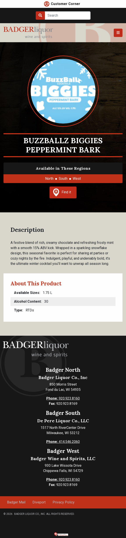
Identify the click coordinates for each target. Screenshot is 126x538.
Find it (62, 192)
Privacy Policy (64, 502)
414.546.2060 (63, 442)
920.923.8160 (63, 398)
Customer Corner (65, 4)
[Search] (68, 15)
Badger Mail (16, 502)
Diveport (39, 502)
